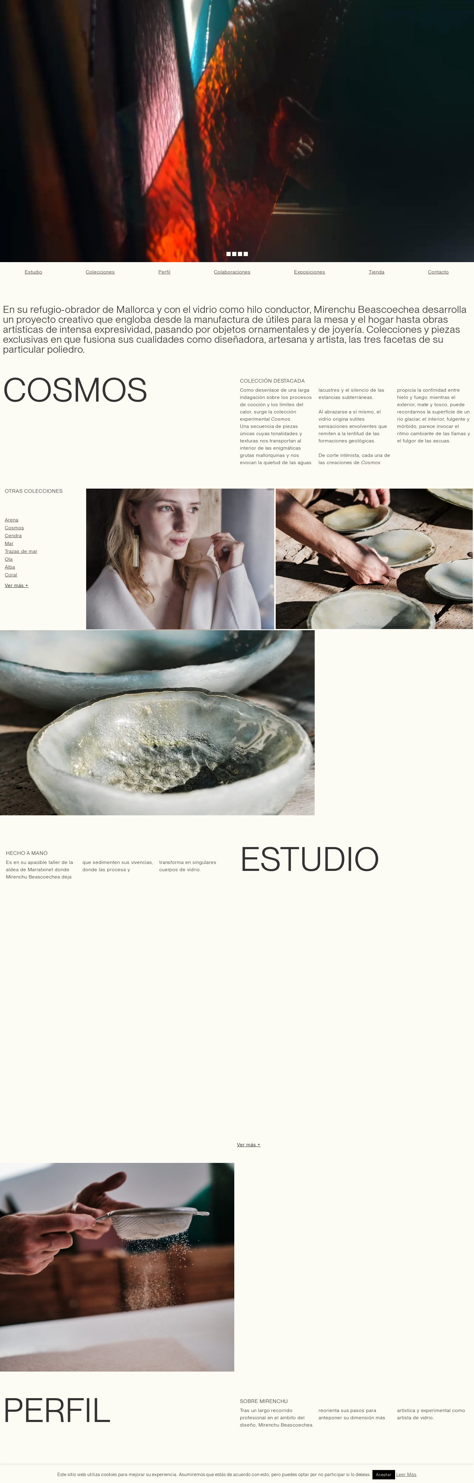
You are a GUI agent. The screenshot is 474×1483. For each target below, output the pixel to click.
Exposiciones (309, 272)
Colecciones (100, 272)
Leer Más (406, 1474)
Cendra (13, 535)
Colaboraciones (232, 272)
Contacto (438, 272)
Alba (10, 567)
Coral (11, 575)
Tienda (377, 272)
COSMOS (75, 390)
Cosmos (14, 528)
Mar (9, 543)
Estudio (33, 272)
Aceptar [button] (383, 1474)
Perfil (164, 272)
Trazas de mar (21, 551)
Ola (9, 559)
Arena (11, 520)
